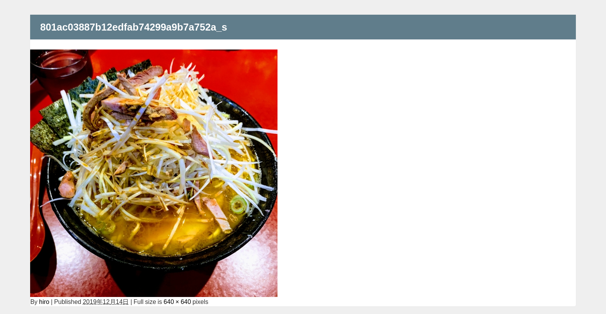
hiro (44, 302)
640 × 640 (177, 302)
